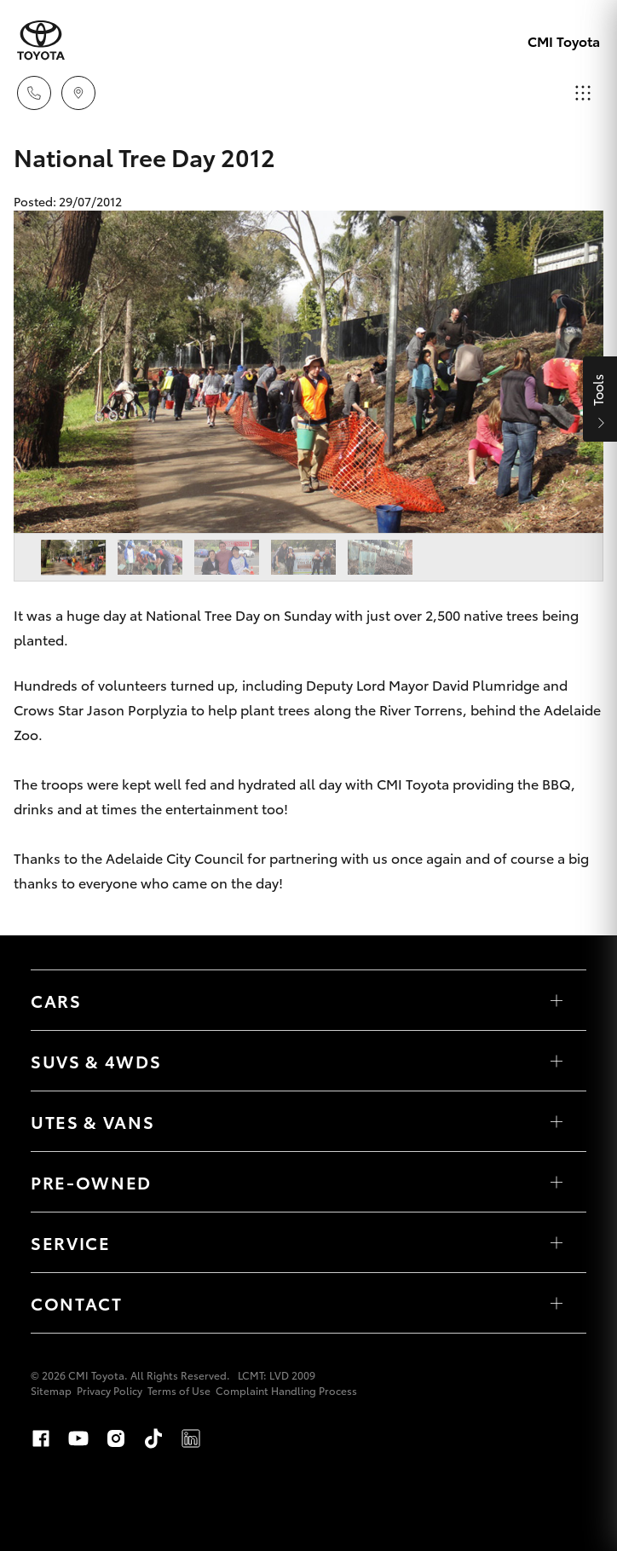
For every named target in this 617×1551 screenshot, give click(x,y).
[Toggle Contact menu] (556, 1303)
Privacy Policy (109, 1390)
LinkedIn (191, 1438)
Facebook (41, 1438)
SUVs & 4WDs (96, 1061)
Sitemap (51, 1390)
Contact (77, 1303)
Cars (56, 1000)
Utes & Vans (92, 1121)
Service (71, 1242)
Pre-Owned (91, 1182)
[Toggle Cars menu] (556, 1000)
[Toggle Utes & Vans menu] (556, 1121)
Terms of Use (178, 1390)
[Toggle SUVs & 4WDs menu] (556, 1061)
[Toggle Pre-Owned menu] (556, 1182)
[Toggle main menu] (583, 93)
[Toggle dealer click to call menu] (34, 93)
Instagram (116, 1438)
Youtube (78, 1438)
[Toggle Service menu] (556, 1242)
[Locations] (78, 93)
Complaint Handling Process (286, 1390)
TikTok (153, 1438)
